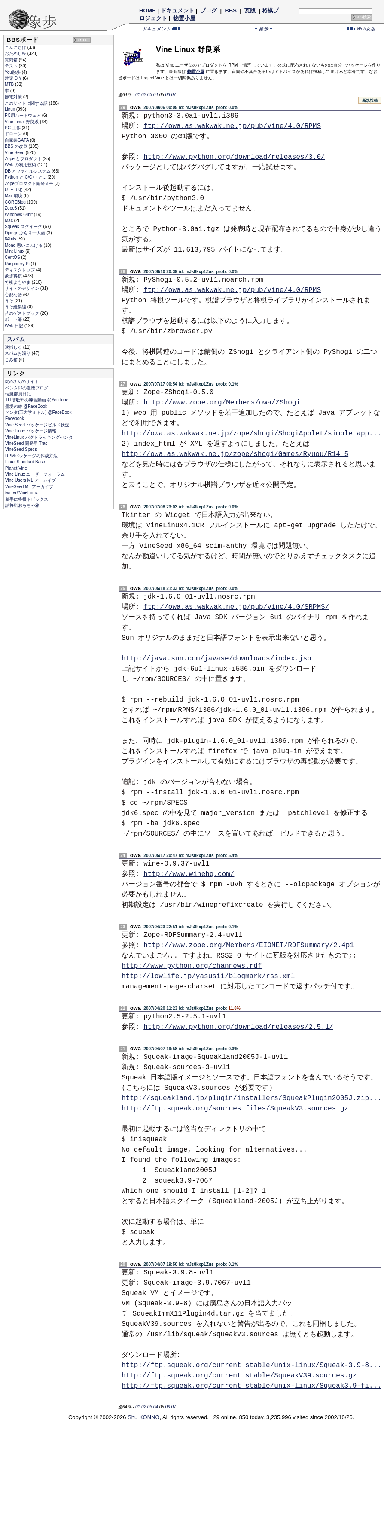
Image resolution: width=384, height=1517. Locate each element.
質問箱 (12, 60)
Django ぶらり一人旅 (25, 233)
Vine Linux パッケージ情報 (30, 431)
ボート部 (14, 319)
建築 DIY (14, 78)
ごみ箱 (12, 359)
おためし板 (16, 53)
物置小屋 (184, 18)
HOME (147, 10)
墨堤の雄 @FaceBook (26, 406)
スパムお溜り (18, 353)
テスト (12, 66)
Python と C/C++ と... (26, 177)
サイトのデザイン (22, 288)
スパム (16, 339)
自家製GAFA (17, 140)
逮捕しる (14, 347)
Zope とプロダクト (24, 158)
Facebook (14, 418)
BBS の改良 (17, 146)
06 (167, 94)
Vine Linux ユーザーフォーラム (35, 474)
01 (137, 94)
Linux (10, 109)
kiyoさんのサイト (22, 381)
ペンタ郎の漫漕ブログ (26, 388)
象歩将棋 (14, 276)
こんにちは (16, 47)
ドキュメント (177, 10)
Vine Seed (15, 152)
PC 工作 (13, 127)
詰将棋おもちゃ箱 (22, 505)
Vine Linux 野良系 (22, 121)
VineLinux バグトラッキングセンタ (39, 437)
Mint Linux (15, 251)
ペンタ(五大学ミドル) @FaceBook (38, 412)
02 (143, 94)
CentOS (13, 257)
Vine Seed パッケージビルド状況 (37, 425)
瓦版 (250, 10)
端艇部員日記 (18, 394)
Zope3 (11, 208)
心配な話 (14, 294)
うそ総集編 (16, 306)
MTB (10, 84)
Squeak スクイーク (24, 226)
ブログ (209, 10)
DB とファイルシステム (28, 171)
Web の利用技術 (21, 164)
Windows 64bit (19, 214)
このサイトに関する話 (27, 103)
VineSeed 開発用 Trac (26, 443)
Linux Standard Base (25, 461)
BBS (230, 10)
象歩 (264, 28)
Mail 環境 (14, 195)
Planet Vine (16, 468)
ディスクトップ (20, 270)
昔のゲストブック (22, 313)
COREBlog (16, 202)
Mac (9, 220)
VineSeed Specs (21, 449)
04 (155, 94)
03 (149, 94)
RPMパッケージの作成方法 (31, 455)
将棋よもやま (18, 282)
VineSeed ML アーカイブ (29, 486)
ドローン (14, 133)
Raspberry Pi (18, 263)
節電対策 (14, 96)
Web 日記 (14, 325)
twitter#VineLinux (21, 492)
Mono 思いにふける (24, 245)
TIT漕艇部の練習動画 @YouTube (36, 400)
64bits (11, 239)
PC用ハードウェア (23, 115)
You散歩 (13, 72)
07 (173, 94)
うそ (10, 300)
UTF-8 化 (14, 189)
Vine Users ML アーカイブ (30, 480)
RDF (83, 40)
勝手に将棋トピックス (26, 499)
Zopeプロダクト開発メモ (30, 183)
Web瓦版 (361, 28)
